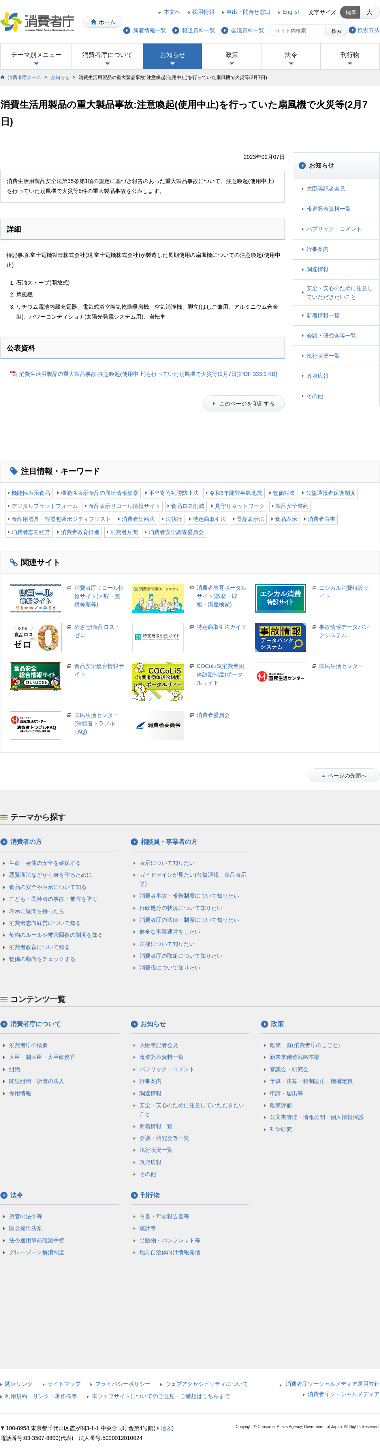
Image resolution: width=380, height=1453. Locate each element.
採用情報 (203, 12)
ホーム (107, 22)
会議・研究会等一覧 (331, 335)
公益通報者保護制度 (331, 493)
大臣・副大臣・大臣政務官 (42, 1057)
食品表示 (286, 519)
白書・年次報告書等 (164, 1216)
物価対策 (284, 493)
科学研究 (281, 1129)
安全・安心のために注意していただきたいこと (340, 292)
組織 (14, 1069)
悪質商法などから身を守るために (50, 875)
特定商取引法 (209, 519)
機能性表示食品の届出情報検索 (99, 493)
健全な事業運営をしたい (169, 931)
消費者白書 (321, 519)
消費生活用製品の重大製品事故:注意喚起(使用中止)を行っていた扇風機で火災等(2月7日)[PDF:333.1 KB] (148, 374)
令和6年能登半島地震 (235, 493)
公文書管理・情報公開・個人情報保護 (317, 1117)
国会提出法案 (25, 1228)
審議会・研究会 (289, 1069)
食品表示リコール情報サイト (124, 506)
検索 (336, 31)
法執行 (174, 519)
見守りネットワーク (240, 506)
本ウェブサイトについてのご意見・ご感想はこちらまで (161, 1396)
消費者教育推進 (80, 532)
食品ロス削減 (187, 506)
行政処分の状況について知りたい (180, 908)
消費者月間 (124, 532)
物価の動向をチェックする (42, 959)
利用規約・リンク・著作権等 (41, 1396)
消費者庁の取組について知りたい (180, 956)
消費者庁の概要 (28, 1045)
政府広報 (318, 376)
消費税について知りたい (169, 967)
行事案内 (318, 249)
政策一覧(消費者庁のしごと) (305, 1045)
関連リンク (19, 1384)
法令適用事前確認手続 (36, 1240)
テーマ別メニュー (36, 54)
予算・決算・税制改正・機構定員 (311, 1081)
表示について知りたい (167, 863)
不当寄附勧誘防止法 (174, 493)
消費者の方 (26, 841)
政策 (232, 54)
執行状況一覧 (323, 356)
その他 (315, 396)
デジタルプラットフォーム (44, 506)
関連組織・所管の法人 (36, 1081)
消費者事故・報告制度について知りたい (189, 896)
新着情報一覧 (323, 315)
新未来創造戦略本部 (295, 1057)
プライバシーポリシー (122, 1384)
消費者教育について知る (39, 947)
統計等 (147, 1228)
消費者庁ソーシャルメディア (344, 1394)
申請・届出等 (286, 1093)
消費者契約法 (138, 519)
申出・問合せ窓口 (248, 12)
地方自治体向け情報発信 (169, 1252)
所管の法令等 (25, 1216)
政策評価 (281, 1105)
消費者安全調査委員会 (176, 532)
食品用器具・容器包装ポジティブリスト (61, 519)
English (291, 12)
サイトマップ (64, 1384)
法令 (291, 54)
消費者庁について (107, 54)
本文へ (172, 12)
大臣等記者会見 (326, 188)
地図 (166, 1428)
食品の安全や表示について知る (48, 887)
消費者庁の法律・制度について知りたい (189, 920)
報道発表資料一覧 (329, 209)
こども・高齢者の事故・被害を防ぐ (53, 899)
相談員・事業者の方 (169, 841)
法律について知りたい (167, 944)
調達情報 (318, 269)
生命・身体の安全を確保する (45, 863)
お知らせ (172, 54)
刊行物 (349, 54)
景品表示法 (250, 519)
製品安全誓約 (292, 506)
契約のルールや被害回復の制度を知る (56, 935)
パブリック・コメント (334, 229)
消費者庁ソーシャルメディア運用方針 (333, 1384)
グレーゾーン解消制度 (36, 1252)
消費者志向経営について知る (45, 923)
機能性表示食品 (30, 493)
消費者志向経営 (30, 532)
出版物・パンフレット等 (169, 1240)
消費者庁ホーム (24, 77)
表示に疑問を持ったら (36, 911)
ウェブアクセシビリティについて (206, 1384)
